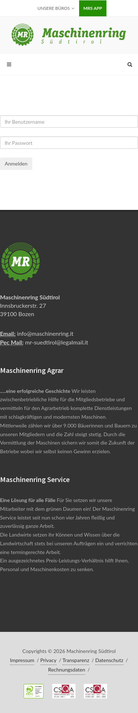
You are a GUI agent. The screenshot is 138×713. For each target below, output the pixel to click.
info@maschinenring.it (45, 333)
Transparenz (75, 660)
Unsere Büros (55, 8)
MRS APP (93, 8)
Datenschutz (109, 660)
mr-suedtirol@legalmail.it (56, 342)
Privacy (48, 660)
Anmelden (16, 163)
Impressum (22, 660)
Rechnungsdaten (66, 669)
